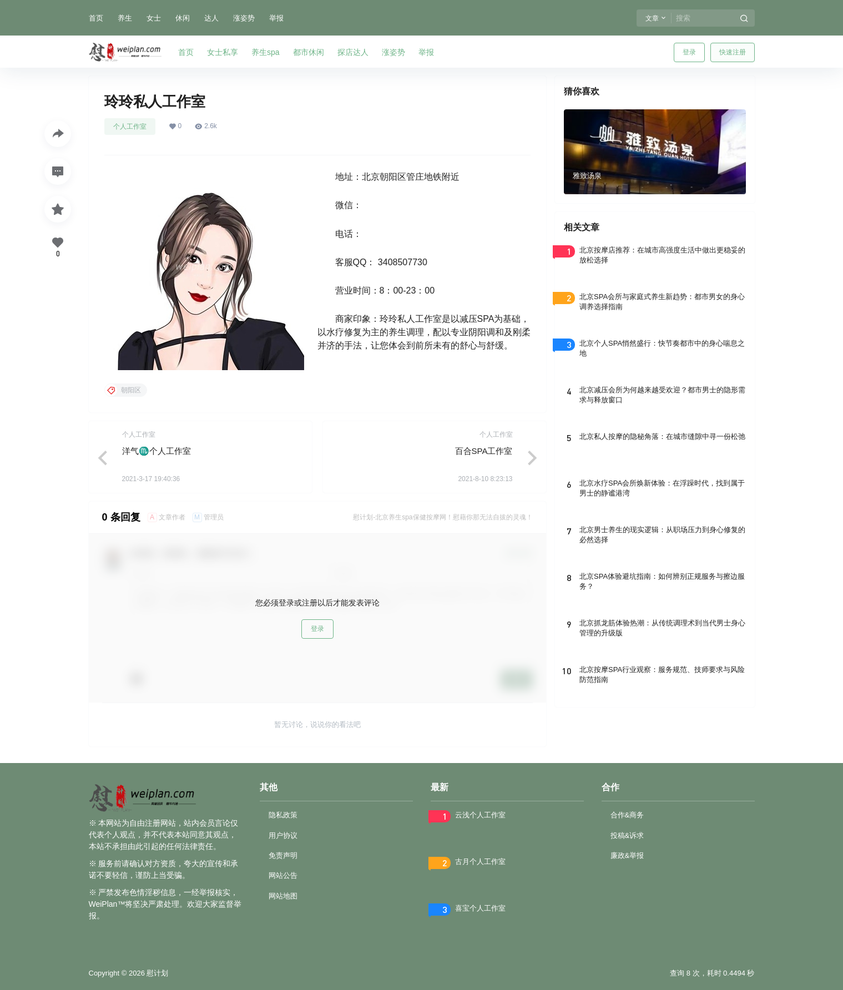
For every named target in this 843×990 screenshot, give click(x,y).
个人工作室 (130, 126)
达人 (211, 18)
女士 (154, 18)
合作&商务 (627, 815)
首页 (96, 18)
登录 (689, 52)
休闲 (182, 18)
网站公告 (283, 875)
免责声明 (283, 855)
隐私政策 (283, 815)
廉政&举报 (627, 855)
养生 (125, 18)
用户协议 (283, 835)
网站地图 (283, 896)
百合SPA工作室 (484, 451)
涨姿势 (244, 18)
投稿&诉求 (627, 835)
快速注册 (732, 52)
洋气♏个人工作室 (156, 451)
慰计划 (157, 973)
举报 (276, 18)
